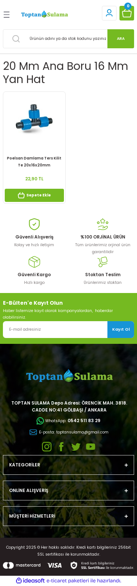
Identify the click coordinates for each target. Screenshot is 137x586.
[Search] (68, 38)
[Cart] (126, 13)
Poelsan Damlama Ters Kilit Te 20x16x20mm (34, 161)
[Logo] (44, 14)
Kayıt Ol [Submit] (121, 329)
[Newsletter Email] (68, 329)
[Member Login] (109, 13)
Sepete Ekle (34, 195)
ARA (121, 38)
